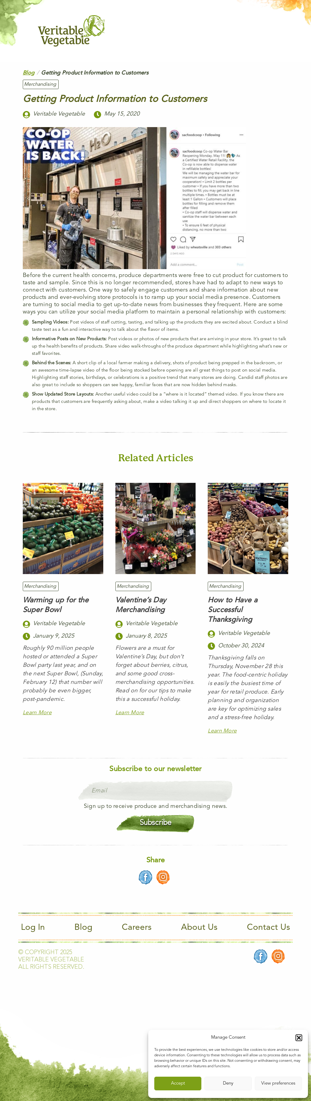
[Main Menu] (269, 31)
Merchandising (40, 84)
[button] (299, 1038)
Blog (28, 73)
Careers (137, 927)
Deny (228, 1083)
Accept (178, 1083)
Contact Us (268, 927)
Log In (33, 927)
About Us (199, 927)
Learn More (37, 712)
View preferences (278, 1083)
